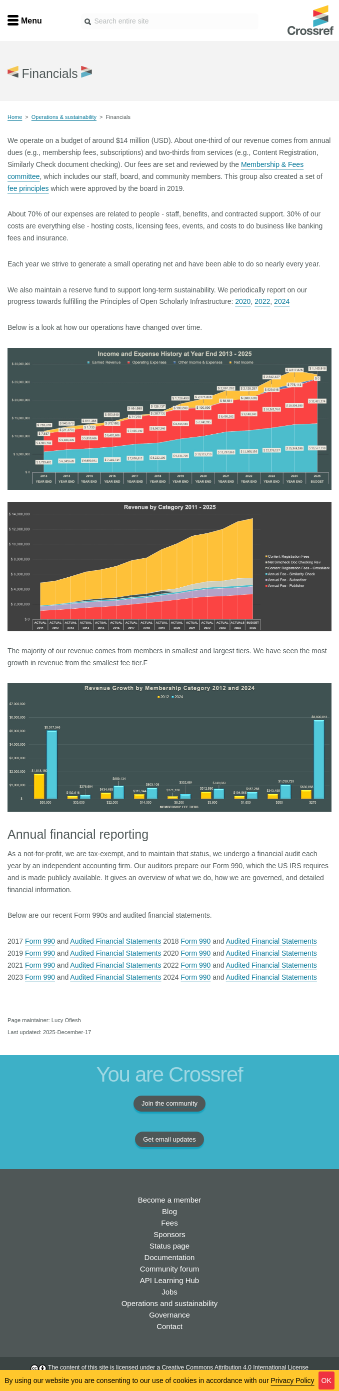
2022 (262, 301)
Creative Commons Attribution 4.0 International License (235, 1367)
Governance (169, 1315)
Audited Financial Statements (115, 941)
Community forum (169, 1269)
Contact (169, 1326)
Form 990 (40, 941)
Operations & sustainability (64, 117)
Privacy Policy (292, 1381)
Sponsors (169, 1234)
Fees (169, 1223)
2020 (242, 301)
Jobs (170, 1292)
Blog (169, 1211)
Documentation (169, 1257)
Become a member (170, 1200)
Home (15, 117)
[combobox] (169, 21)
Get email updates (169, 1139)
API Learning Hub (169, 1280)
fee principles (28, 188)
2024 (282, 301)
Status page (170, 1246)
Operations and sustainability (170, 1303)
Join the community (170, 1103)
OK (327, 1381)
